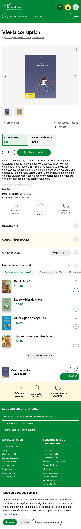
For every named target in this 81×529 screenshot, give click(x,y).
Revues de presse (10, 458)
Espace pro (7, 469)
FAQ (4, 450)
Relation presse (9, 461)
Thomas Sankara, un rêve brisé (33, 336)
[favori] (76, 281)
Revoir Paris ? (22, 281)
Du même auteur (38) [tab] (51, 272)
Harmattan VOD (50, 457)
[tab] (15, 140)
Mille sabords (49, 480)
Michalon (47, 469)
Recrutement (8, 465)
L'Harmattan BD (21, 198)
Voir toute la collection (42, 356)
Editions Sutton (50, 476)
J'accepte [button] (10, 522)
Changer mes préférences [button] (47, 522)
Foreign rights (8, 477)
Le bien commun (50, 473)
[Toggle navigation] (76, 17)
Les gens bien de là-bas (28, 300)
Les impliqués (49, 484)
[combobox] (23, 374)
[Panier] (76, 7)
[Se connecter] (68, 7)
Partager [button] (60, 127)
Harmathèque (49, 450)
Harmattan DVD (50, 454)
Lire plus (6, 189)
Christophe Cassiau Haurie (18, 38)
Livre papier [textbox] (20, 374)
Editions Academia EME (54, 461)
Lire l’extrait (10, 123)
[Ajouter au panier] (76, 290)
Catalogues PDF (9, 454)
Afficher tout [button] (58, 253)
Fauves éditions (50, 465)
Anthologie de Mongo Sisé (30, 318)
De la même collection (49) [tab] (18, 272)
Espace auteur (8, 473)
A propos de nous (10, 446)
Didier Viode (38, 38)
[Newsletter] (60, 7)
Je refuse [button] (24, 522)
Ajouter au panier (34, 152)
